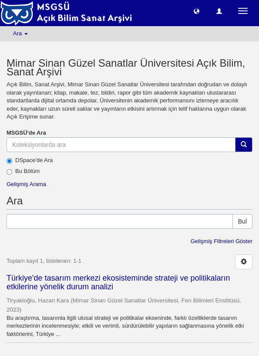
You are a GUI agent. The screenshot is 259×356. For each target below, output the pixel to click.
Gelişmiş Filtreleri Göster (221, 241)
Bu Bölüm (23, 171)
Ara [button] (20, 33)
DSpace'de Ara (30, 160)
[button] (196, 10)
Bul (242, 221)
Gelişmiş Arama (26, 184)
